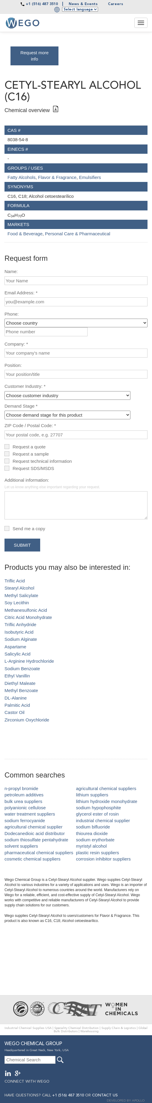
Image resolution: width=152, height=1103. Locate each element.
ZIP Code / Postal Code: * (30, 425)
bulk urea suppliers (23, 801)
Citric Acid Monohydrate (28, 617)
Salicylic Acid (17, 653)
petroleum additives (23, 794)
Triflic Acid (14, 580)
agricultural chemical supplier (33, 826)
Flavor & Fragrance (57, 177)
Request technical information (42, 461)
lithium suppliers (92, 794)
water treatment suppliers (29, 813)
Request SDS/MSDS (33, 468)
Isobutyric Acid (19, 632)
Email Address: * (20, 292)
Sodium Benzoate (22, 668)
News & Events (83, 4)
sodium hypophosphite (98, 807)
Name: (11, 271)
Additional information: (52, 483)
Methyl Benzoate (21, 690)
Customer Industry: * (25, 386)
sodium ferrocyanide (24, 820)
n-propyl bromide (21, 788)
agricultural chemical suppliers (106, 788)
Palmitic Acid (17, 705)
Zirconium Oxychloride (26, 719)
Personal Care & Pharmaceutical (77, 233)
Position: (13, 365)
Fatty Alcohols (21, 177)
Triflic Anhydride (20, 624)
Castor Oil (14, 712)
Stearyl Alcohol (19, 587)
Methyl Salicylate (21, 595)
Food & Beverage (25, 233)
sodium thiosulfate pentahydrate (36, 839)
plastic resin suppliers (97, 852)
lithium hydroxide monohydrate (106, 801)
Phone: (11, 314)
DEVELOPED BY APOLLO (126, 1100)
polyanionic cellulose (25, 807)
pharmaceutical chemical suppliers (38, 852)
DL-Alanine (15, 697)
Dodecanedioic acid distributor (34, 833)
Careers (115, 4)
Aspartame (15, 646)
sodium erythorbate (95, 839)
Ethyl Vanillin (17, 675)
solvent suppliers (21, 846)
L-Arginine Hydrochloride (29, 661)
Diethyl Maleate (19, 683)
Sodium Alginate (20, 639)
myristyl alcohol (91, 846)
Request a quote (29, 446)
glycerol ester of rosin (97, 813)
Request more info (34, 55)
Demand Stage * (20, 406)
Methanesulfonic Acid (25, 610)
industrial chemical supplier (103, 820)
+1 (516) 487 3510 (42, 4)
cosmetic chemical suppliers (32, 858)
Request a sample (31, 453)
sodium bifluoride (93, 826)
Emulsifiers (90, 177)
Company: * (16, 343)
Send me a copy (29, 528)
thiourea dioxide (92, 833)
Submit (22, 545)
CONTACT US (105, 1095)
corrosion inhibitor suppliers (103, 858)
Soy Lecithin (16, 602)
